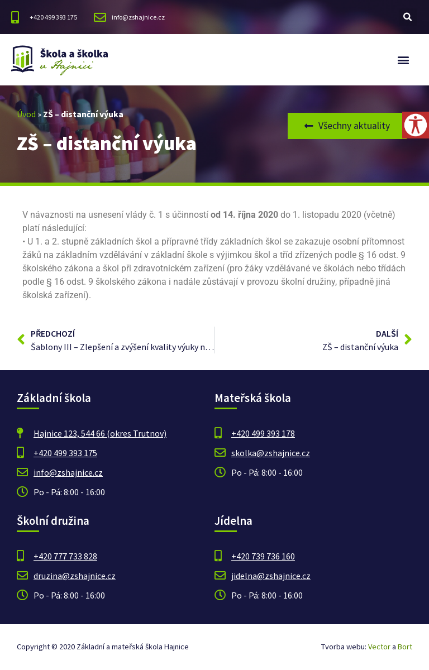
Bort (405, 647)
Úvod (26, 113)
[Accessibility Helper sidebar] (415, 125)
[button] (408, 17)
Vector (379, 647)
